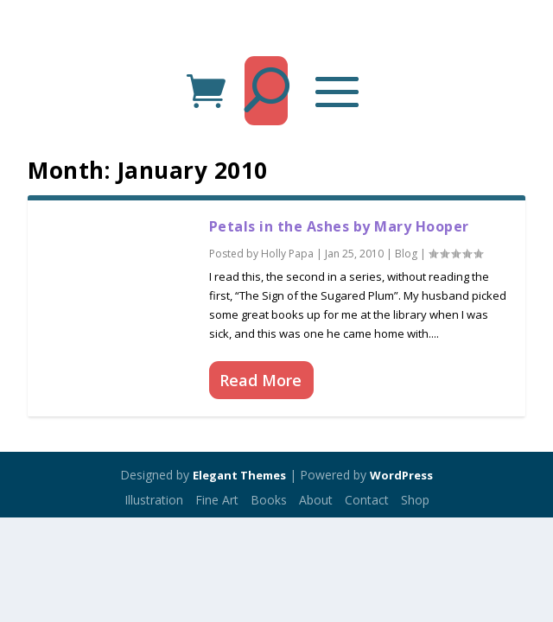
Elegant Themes (239, 475)
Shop (415, 500)
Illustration (153, 500)
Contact (367, 500)
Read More (260, 380)
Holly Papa (287, 253)
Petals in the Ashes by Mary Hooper (339, 226)
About (316, 500)
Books (269, 500)
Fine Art (216, 500)
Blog (406, 253)
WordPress (401, 475)
